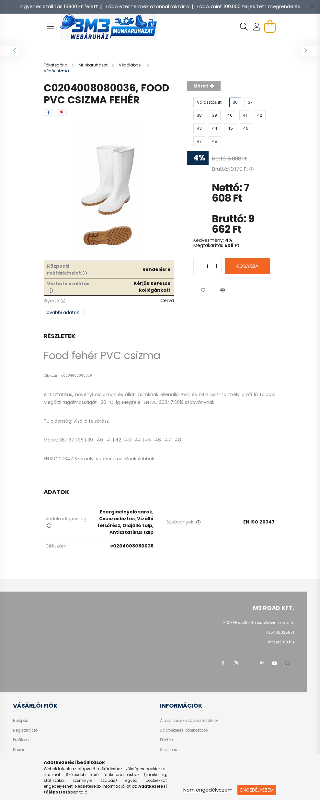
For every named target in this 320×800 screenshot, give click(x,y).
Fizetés (166, 740)
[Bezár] (312, 6)
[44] (215, 128)
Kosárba (247, 266)
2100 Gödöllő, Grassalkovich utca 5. (258, 622)
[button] (203, 290)
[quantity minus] (198, 266)
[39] (215, 115)
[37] (250, 102)
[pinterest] (62, 112)
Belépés (20, 720)
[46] (246, 128)
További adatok (61, 312)
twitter (248, 663)
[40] (230, 115)
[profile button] (256, 26)
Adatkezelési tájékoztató (184, 730)
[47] (199, 141)
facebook (222, 663)
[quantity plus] (216, 266)
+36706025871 (279, 632)
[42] (260, 115)
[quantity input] (207, 266)
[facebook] (48, 112)
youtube (274, 663)
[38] (199, 115)
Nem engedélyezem (208, 789)
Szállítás (168, 749)
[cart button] (269, 26)
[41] (244, 115)
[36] (235, 102)
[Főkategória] (56, 65)
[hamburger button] (50, 26)
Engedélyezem (257, 789)
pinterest (261, 663)
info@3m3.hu (281, 642)
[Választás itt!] (209, 102)
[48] (215, 141)
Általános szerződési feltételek (189, 720)
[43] (199, 128)
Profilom (21, 740)
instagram (235, 663)
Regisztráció (25, 730)
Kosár (18, 749)
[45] (230, 128)
